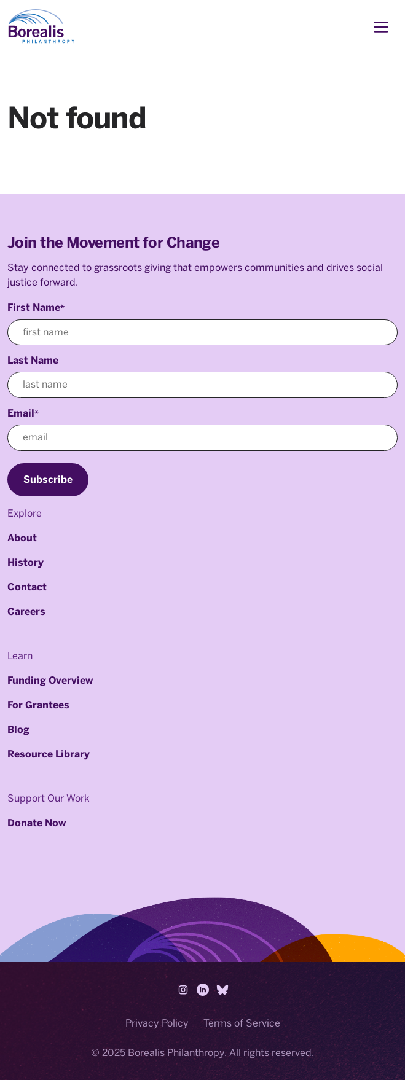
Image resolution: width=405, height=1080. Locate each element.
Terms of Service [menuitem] (241, 1023)
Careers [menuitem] (26, 611)
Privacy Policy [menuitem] (157, 1023)
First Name (36, 307)
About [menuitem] (22, 538)
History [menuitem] (25, 562)
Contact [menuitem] (27, 587)
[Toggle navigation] (381, 27)
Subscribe (48, 479)
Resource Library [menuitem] (48, 754)
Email (23, 413)
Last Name (32, 360)
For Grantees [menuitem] (38, 705)
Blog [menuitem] (18, 729)
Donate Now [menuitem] (36, 823)
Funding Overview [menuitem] (50, 680)
